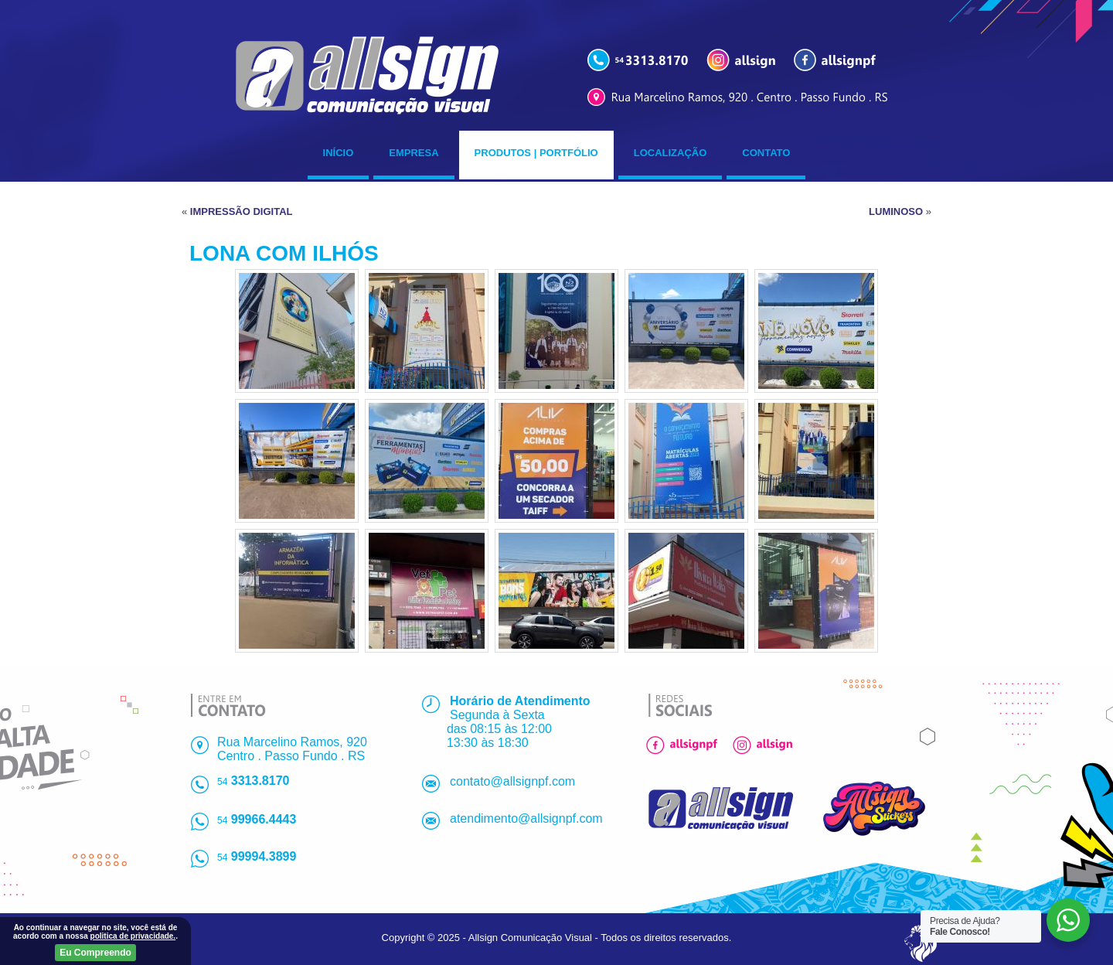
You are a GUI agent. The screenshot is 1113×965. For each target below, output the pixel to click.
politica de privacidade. (133, 936)
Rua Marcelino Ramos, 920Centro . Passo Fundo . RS (292, 748)
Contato (766, 153)
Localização (670, 153)
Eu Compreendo (95, 952)
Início (338, 153)
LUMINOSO (896, 211)
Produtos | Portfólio (536, 153)
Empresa (413, 153)
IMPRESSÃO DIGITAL (241, 211)
